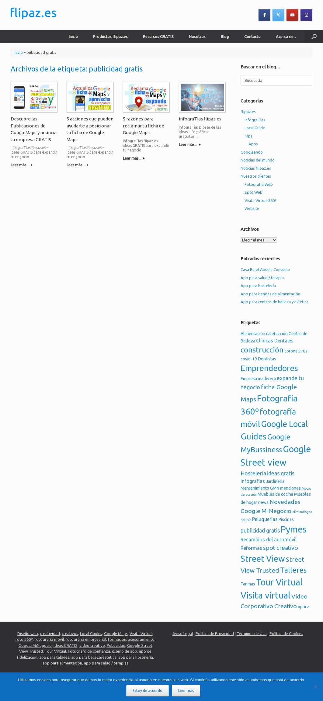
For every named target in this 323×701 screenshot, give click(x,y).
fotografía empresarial (86, 639)
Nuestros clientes (256, 176)
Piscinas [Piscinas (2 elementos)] (286, 519)
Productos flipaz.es (110, 36)
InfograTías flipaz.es (200, 118)
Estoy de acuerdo (147, 690)
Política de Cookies (286, 633)
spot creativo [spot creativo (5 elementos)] (280, 547)
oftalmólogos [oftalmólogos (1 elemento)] (302, 512)
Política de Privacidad (215, 633)
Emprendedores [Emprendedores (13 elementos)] (269, 368)
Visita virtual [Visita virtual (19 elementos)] (265, 595)
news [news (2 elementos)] (263, 502)
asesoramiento (141, 639)
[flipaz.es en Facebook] (264, 15)
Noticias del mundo (258, 160)
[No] (315, 687)
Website (252, 208)
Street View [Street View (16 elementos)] (263, 558)
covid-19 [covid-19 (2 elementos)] (249, 358)
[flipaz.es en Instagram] (306, 15)
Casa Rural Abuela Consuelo (265, 269)
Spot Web (253, 192)
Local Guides (91, 633)
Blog (225, 36)
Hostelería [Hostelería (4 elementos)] (253, 473)
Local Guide (255, 128)
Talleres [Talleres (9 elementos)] (293, 570)
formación (117, 639)
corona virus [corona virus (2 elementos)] (295, 351)
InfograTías (255, 120)
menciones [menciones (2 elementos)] (290, 488)
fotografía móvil (49, 639)
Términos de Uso (252, 633)
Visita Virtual (141, 633)
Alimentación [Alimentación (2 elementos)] (253, 333)
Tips (248, 136)
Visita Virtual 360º (261, 200)
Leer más (186, 690)
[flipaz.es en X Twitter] (278, 15)
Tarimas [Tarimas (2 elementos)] (248, 583)
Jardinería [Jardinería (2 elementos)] (275, 481)
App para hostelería (258, 285)
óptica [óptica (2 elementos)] (303, 606)
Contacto (252, 36)
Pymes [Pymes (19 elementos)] (294, 529)
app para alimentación (62, 663)
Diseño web (27, 633)
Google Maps (116, 633)
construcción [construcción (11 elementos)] (262, 349)
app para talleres (54, 657)
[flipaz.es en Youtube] (292, 15)
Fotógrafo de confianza (89, 651)
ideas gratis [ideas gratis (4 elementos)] (280, 473)
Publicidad (116, 645)
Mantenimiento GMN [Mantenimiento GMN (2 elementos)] (260, 488)
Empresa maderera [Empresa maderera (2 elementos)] (258, 378)
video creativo (92, 645)
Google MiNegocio (35, 645)
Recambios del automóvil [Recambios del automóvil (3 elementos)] (269, 539)
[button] (314, 36)
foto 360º (24, 639)
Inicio (73, 36)
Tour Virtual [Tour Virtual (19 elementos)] (279, 582)
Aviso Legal (182, 633)
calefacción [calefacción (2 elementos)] (277, 333)
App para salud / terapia (262, 278)
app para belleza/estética (93, 657)
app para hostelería (135, 657)
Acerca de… (286, 36)
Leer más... (22, 165)
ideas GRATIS (66, 645)
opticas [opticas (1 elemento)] (246, 520)
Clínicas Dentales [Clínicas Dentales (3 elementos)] (274, 340)
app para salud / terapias (106, 663)
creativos (70, 633)
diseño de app (124, 651)
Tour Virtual (55, 651)
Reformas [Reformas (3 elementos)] (251, 548)
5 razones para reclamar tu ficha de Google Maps (143, 125)
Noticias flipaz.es (256, 168)
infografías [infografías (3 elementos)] (253, 481)
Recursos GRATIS (158, 36)
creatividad (50, 633)
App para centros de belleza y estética (274, 302)
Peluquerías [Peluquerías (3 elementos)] (265, 519)
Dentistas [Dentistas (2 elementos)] (267, 358)
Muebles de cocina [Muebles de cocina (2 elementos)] (275, 494)
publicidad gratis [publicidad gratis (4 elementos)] (260, 530)
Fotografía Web (259, 184)
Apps (253, 144)
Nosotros (197, 36)
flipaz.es (248, 111)
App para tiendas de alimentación (270, 294)
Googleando (252, 152)
